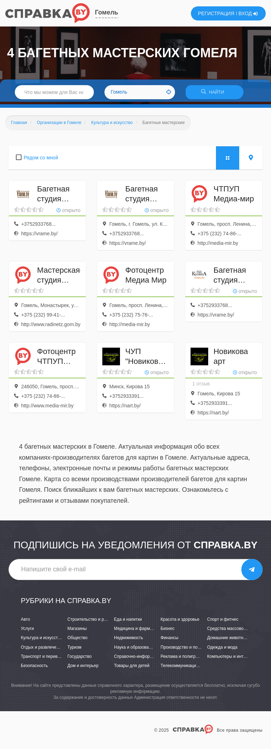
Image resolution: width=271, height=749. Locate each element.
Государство (79, 658)
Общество (77, 640)
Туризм (74, 649)
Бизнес (167, 631)
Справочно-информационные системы (152, 658)
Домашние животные (228, 640)
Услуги (27, 631)
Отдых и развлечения (42, 649)
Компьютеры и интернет (231, 658)
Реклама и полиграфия (183, 658)
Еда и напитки (128, 621)
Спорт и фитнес (223, 621)
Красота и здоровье (180, 621)
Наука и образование (135, 649)
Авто (25, 621)
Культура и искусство (41, 640)
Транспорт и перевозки (43, 658)
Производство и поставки (185, 649)
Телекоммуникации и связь (187, 668)
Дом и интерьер (82, 668)
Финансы (169, 640)
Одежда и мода (222, 649)
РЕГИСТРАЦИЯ (216, 13)
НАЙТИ (214, 93)
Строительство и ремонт (91, 621)
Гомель (106, 12)
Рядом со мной (41, 160)
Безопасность (34, 668)
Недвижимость (128, 640)
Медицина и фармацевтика (141, 631)
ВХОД (248, 13)
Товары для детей (131, 668)
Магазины (77, 631)
